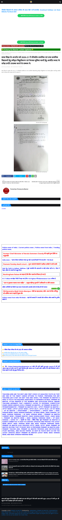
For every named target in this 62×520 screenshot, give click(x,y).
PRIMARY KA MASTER (16, 510)
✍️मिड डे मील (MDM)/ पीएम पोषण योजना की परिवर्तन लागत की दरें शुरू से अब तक (19, 355)
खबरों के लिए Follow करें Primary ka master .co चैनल (32, 15)
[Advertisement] (31, 29)
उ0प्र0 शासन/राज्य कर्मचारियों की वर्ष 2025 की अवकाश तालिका (15, 354)
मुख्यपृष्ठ (3, 52)
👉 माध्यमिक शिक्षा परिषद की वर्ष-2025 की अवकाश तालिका (14, 352)
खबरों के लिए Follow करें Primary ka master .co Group (31, 42)
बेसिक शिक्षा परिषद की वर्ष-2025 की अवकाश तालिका (34, 46)
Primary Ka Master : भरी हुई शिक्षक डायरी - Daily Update (13, 46)
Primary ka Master (6, 66)
